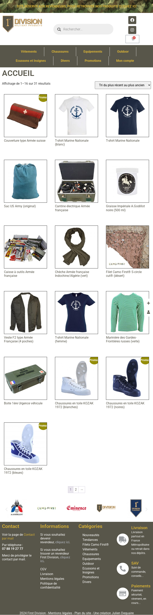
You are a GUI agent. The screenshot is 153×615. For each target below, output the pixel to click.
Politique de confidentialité (50, 585)
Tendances (89, 540)
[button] (6, 509)
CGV (43, 569)
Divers (65, 61)
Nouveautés (90, 535)
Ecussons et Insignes (31, 61)
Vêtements (29, 51)
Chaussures (60, 51)
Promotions (93, 61)
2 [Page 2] (76, 489)
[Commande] (123, 85)
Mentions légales (52, 579)
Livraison (46, 574)
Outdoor (123, 51)
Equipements (92, 51)
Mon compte (125, 61)
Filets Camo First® (95, 544)
